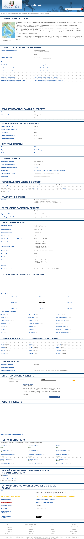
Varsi (57, 323)
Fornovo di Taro (60, 326)
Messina (2, 353)
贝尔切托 (7, 191)
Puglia (52, 529)
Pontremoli (14, 308)
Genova (58, 344)
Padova (30, 353)
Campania (9, 531)
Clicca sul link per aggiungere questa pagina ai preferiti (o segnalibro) (55, 496)
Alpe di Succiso (4, 459)
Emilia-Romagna (38, 149)
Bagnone (30, 326)
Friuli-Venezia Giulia (30, 524)
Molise (52, 524)
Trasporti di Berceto (14, 197)
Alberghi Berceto (12, 402)
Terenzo (47, 28)
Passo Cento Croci (33, 463)
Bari (57, 347)
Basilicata (9, 527)
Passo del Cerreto (5, 463)
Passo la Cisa (4, 445)
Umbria (74, 529)
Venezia (58, 350)
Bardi (1, 332)
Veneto (74, 533)
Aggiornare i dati (6, 40)
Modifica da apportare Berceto (44, 502)
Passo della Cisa (33, 445)
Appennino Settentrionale (35, 454)
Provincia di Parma (26, 13)
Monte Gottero (60, 459)
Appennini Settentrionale (7, 454)
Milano (30, 341)
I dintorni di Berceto (13, 440)
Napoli (58, 341)
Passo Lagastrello (61, 450)
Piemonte (52, 527)
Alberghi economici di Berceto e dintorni (11, 434)
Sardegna (52, 531)
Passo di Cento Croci (62, 463)
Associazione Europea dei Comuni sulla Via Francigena (49, 170)
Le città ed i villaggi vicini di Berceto (23, 274)
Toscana (73, 524)
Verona (30, 350)
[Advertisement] (42, 93)
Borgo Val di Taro (61, 320)
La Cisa (58, 445)
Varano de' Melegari (33, 323)
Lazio (30, 527)
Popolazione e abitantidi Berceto (20, 208)
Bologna (2, 347)
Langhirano (31, 332)
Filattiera (2, 326)
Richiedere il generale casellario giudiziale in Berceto (48, 80)
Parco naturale (4, 176)
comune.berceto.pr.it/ (40, 65)
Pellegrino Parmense (62, 332)
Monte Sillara (32, 450)
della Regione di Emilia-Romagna (56, 22)
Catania (2, 350)
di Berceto (33, 5)
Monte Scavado (4, 450)
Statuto (36, 167)
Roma (2, 341)
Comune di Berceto (12, 158)
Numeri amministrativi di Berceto (20, 123)
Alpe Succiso (32, 459)
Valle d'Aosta (73, 531)
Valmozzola (35, 28)
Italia (35, 146)
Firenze (30, 347)
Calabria (9, 529)
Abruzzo (9, 525)
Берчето (35, 188)
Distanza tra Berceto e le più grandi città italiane (30, 338)
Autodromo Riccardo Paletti (8, 479)
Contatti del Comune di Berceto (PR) (22, 47)
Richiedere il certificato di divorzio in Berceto (46, 77)
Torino (2, 344)
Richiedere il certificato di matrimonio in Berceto (47, 74)
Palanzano (3, 323)
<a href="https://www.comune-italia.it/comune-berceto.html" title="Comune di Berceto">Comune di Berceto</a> (59, 491)
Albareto (30, 329)
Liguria (31, 529)
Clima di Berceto (11, 361)
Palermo (30, 344)
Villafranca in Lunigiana (62, 329)
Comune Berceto (35, 13)
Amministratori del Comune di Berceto (23, 109)
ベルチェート (40, 184)
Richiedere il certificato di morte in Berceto (45, 71)
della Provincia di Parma (39, 22)
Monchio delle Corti (61, 317)
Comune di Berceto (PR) (15, 18)
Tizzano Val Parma (5, 320)
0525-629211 (37, 57)
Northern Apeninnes (61, 454)
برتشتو (6, 185)
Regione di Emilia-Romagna (14, 13)
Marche (31, 533)
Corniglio (41, 28)
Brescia (58, 353)
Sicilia (52, 533)
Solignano (59, 314)
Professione (12, 378)
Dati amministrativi (12, 144)
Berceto (18, 22)
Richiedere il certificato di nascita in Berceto (46, 68)
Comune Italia (4, 13)
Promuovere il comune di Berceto (45, 499)
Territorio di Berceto (14, 222)
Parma (36, 153)
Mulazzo (2, 329)
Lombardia (31, 531)
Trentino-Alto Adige (73, 527)
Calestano (31, 317)
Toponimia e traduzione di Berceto (21, 182)
